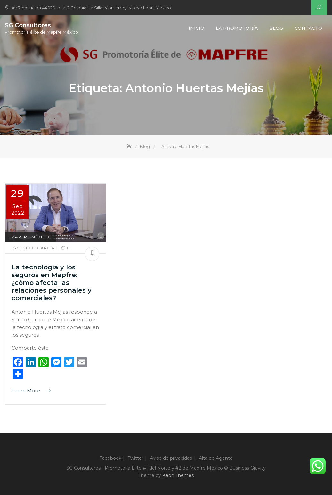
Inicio (196, 28)
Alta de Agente (216, 458)
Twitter (135, 458)
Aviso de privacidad (171, 458)
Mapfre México (30, 237)
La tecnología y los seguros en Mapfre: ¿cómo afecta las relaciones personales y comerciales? (52, 282)
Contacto (308, 28)
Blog (276, 28)
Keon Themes (178, 475)
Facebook (110, 458)
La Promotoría (237, 28)
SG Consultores (28, 25)
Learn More (26, 391)
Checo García (34, 247)
